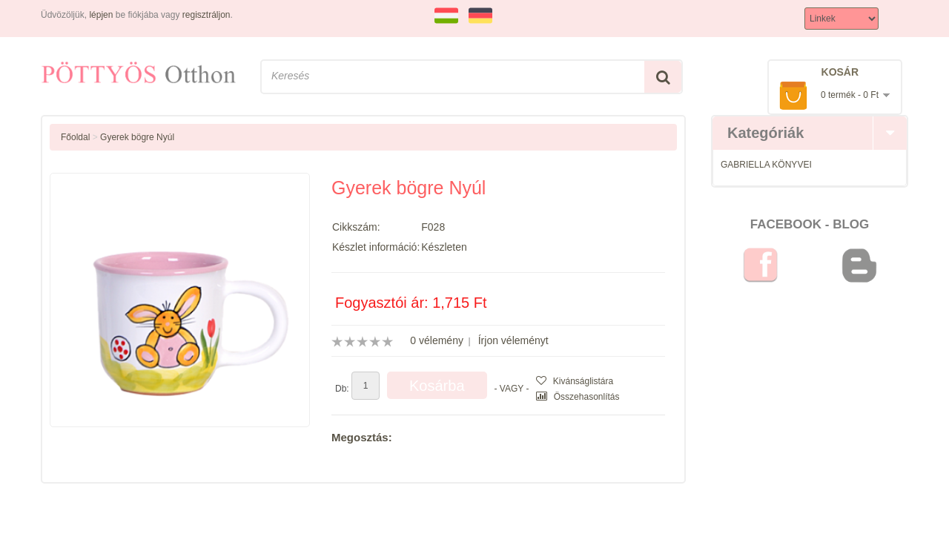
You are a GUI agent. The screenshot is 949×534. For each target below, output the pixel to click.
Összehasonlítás (577, 397)
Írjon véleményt (513, 340)
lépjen (101, 15)
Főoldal (75, 137)
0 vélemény (436, 340)
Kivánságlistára (574, 381)
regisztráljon (206, 15)
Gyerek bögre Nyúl (137, 137)
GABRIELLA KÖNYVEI (766, 164)
